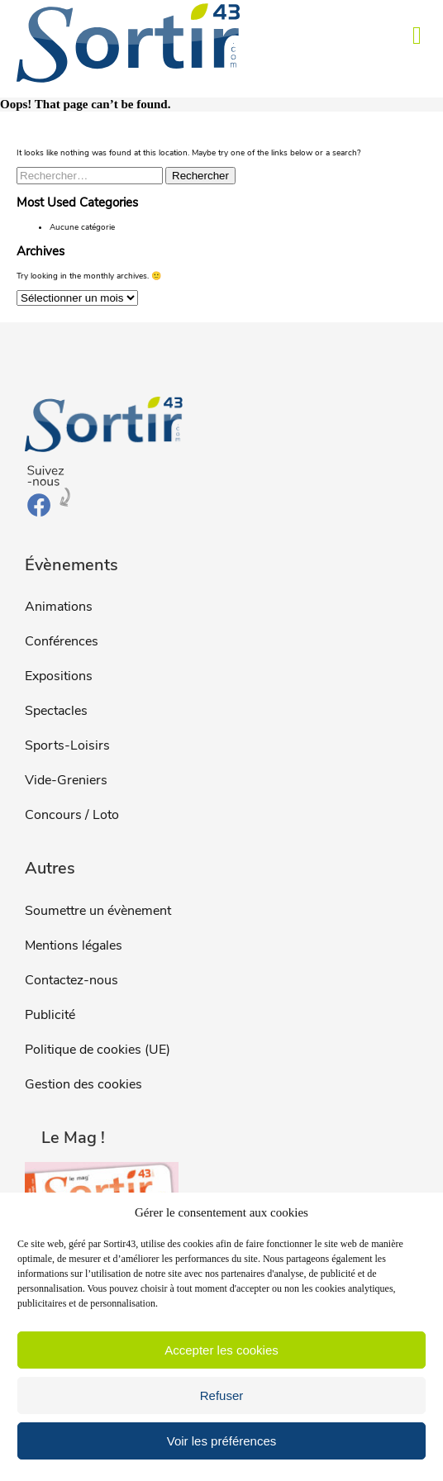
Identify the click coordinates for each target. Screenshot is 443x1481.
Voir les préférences (222, 1441)
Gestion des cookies (83, 1084)
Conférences (61, 641)
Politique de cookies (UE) (97, 1050)
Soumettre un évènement (98, 911)
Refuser (222, 1395)
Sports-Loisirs (67, 745)
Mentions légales (73, 945)
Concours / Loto (72, 815)
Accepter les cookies (221, 1350)
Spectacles (56, 711)
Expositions (59, 676)
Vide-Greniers (66, 780)
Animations (59, 607)
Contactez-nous (71, 980)
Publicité (50, 1015)
